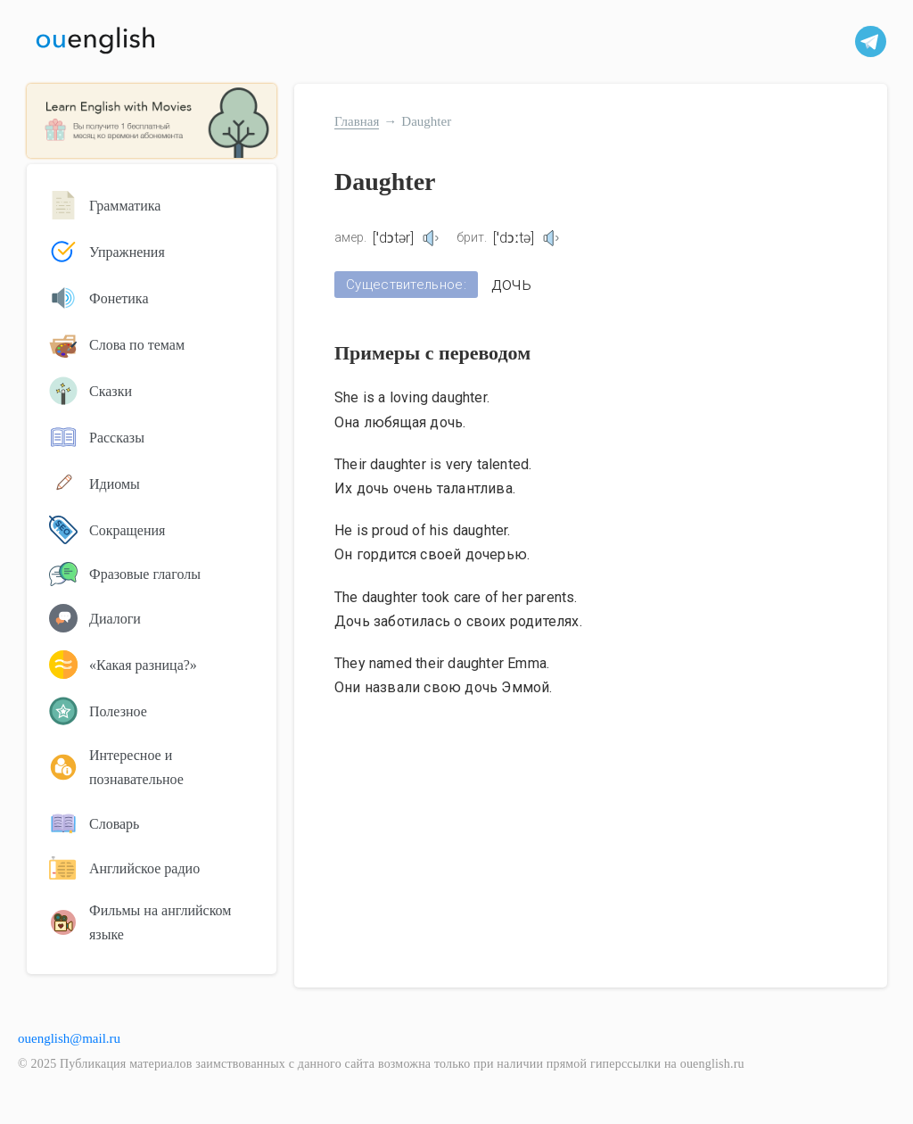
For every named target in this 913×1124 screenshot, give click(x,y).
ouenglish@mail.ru (69, 1038)
